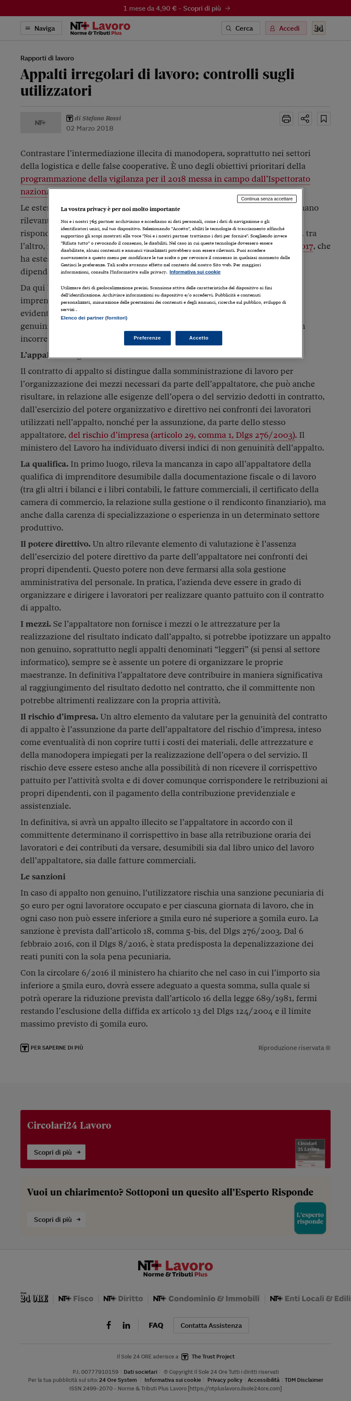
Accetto (199, 337)
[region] (175, 273)
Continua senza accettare (267, 198)
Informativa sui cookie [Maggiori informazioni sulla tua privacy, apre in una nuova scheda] (195, 271)
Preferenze (147, 337)
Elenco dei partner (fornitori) (94, 317)
